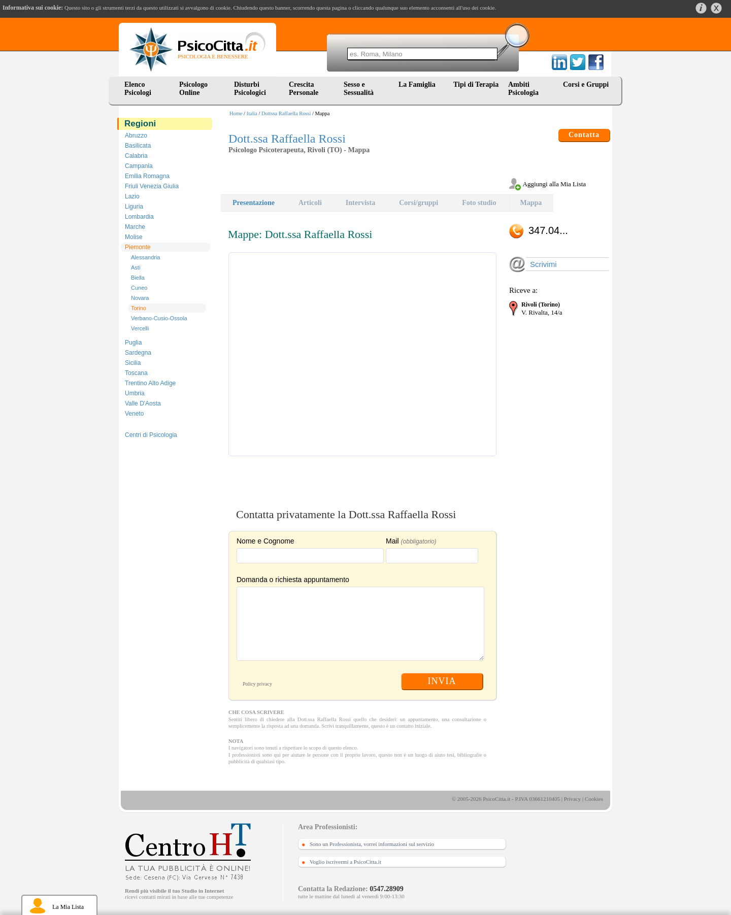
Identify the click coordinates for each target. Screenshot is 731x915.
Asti (135, 267)
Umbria (135, 393)
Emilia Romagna (147, 176)
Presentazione (253, 203)
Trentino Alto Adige (150, 383)
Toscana (136, 373)
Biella (138, 278)
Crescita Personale (303, 88)
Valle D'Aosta (143, 403)
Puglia (133, 342)
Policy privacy (257, 684)
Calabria (136, 155)
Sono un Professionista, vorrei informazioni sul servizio (372, 844)
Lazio (132, 196)
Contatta (584, 135)
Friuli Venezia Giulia (152, 186)
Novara (140, 298)
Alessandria (145, 257)
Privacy (572, 799)
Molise (134, 237)
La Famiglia (418, 84)
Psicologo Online (193, 88)
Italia (252, 113)
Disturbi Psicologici (250, 88)
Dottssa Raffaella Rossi (286, 113)
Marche (135, 226)
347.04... (548, 230)
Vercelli (140, 328)
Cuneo (139, 288)
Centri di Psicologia (151, 434)
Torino (138, 308)
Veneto (134, 413)
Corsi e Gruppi (586, 84)
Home (235, 113)
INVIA (442, 681)
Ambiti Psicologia (523, 88)
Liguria (134, 206)
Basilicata (138, 145)
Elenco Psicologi (137, 88)
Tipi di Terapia (476, 84)
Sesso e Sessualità (359, 88)
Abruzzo (136, 135)
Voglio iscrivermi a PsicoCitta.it (345, 862)
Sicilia (133, 362)
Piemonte (138, 247)
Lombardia (139, 216)
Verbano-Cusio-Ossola (159, 318)
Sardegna (138, 352)
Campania (139, 166)
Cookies (594, 799)
